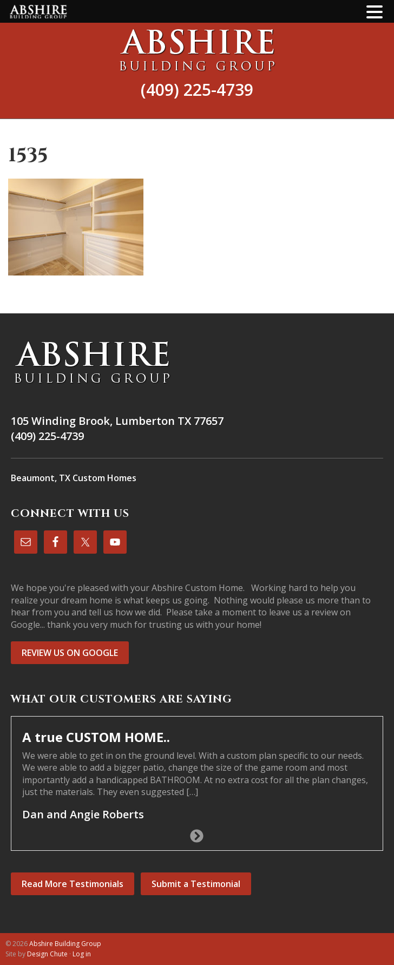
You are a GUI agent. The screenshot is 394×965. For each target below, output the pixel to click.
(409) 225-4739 (197, 89)
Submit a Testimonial (196, 884)
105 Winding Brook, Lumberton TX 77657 (117, 420)
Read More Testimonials (72, 884)
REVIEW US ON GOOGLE (70, 653)
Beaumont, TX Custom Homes (73, 478)
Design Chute (47, 954)
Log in (82, 954)
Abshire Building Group (197, 50)
